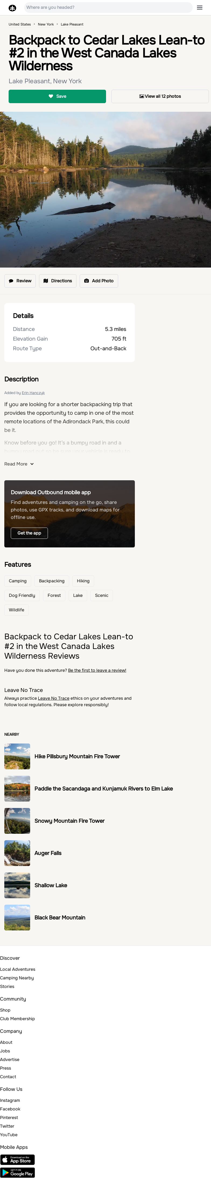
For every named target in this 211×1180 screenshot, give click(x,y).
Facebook (10, 1109)
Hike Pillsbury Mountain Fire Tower (77, 756)
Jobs (5, 1051)
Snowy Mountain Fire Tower (69, 821)
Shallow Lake (50, 885)
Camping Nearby (17, 978)
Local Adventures (17, 969)
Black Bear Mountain (59, 917)
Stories (7, 986)
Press (5, 1068)
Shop (5, 1010)
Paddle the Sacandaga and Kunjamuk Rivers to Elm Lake (103, 788)
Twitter (7, 1126)
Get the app (29, 533)
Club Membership (17, 1019)
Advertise (9, 1059)
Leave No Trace (53, 698)
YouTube (8, 1135)
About (6, 1042)
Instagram (10, 1100)
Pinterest (9, 1117)
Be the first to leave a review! (97, 670)
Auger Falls (47, 853)
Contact (8, 1077)
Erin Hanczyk (33, 392)
